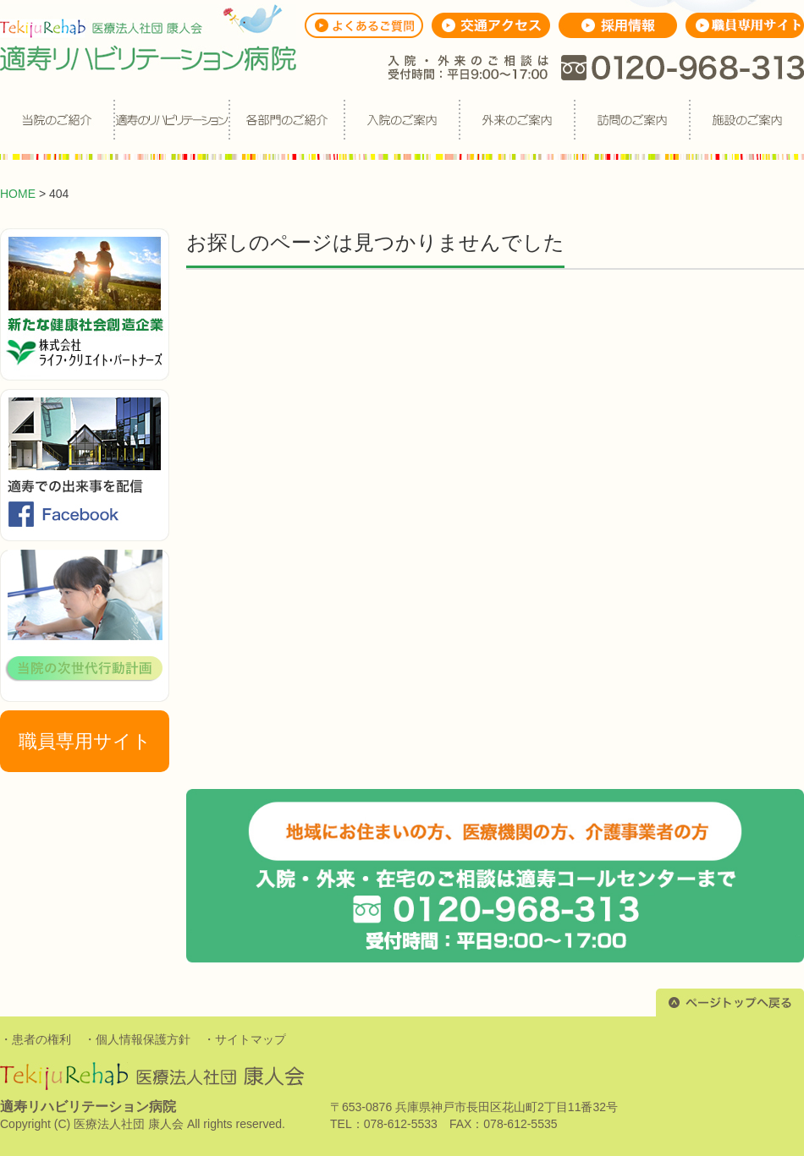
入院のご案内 (402, 120)
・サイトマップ (244, 1039)
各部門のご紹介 (287, 120)
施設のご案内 (747, 120)
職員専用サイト (85, 741)
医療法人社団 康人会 (128, 1124)
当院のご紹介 (56, 120)
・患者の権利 (35, 1039)
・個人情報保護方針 (137, 1039)
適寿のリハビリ (172, 120)
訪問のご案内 (632, 120)
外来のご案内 (517, 120)
